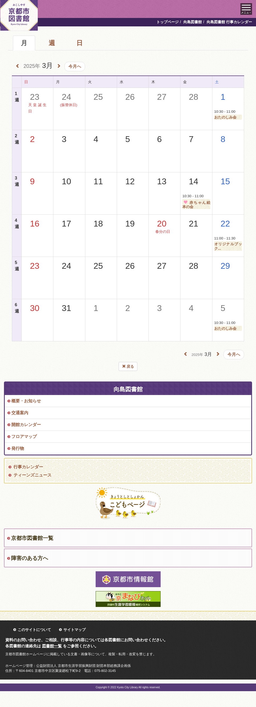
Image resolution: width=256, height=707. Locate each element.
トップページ (167, 22)
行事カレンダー (28, 467)
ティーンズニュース (32, 475)
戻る (128, 366)
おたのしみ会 (225, 117)
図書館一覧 (52, 646)
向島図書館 (192, 22)
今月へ (74, 66)
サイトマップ (74, 630)
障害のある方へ (29, 558)
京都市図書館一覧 (32, 538)
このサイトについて (34, 630)
